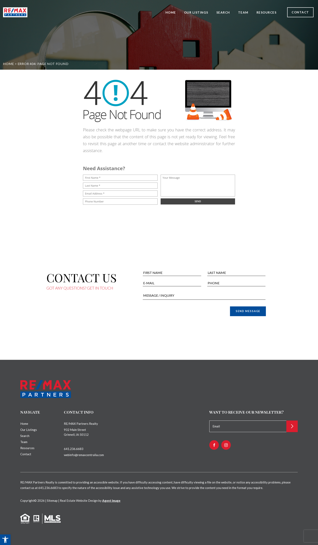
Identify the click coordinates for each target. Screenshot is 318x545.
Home (170, 12)
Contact (300, 12)
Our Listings (196, 12)
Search (223, 12)
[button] (5, 539)
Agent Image (111, 500)
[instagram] (226, 445)
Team (243, 12)
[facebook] (214, 445)
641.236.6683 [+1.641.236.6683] (73, 449)
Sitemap (52, 500)
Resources (267, 12)
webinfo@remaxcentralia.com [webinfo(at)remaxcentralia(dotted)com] (84, 455)
